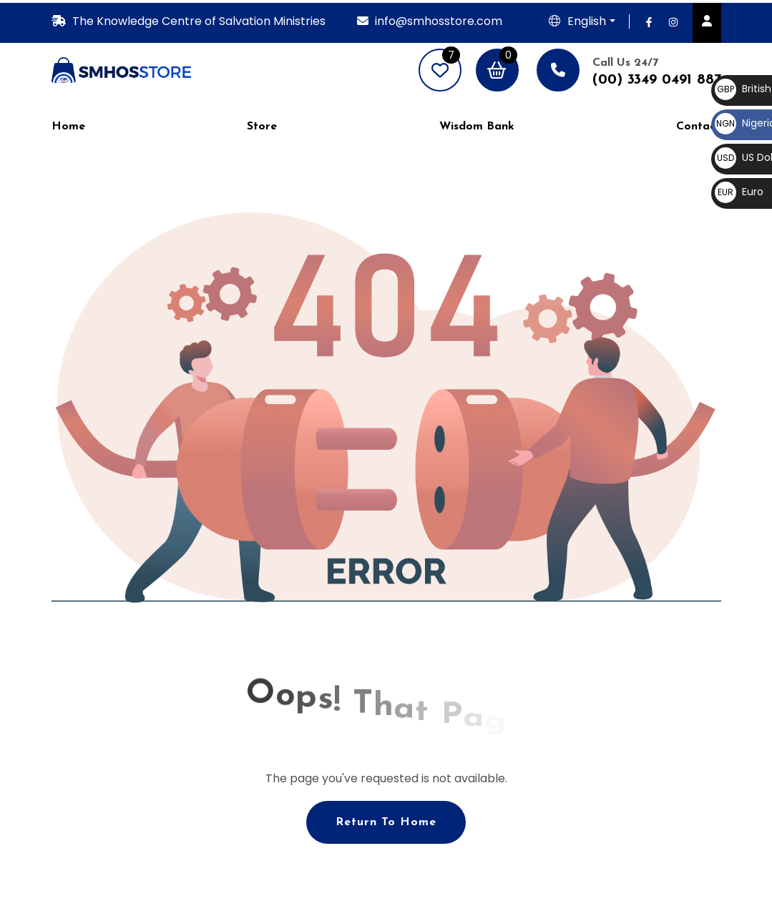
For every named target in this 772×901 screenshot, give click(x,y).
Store (262, 126)
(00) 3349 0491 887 (656, 80)
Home (68, 126)
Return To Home (386, 822)
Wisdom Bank (476, 126)
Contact (698, 126)
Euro (739, 191)
